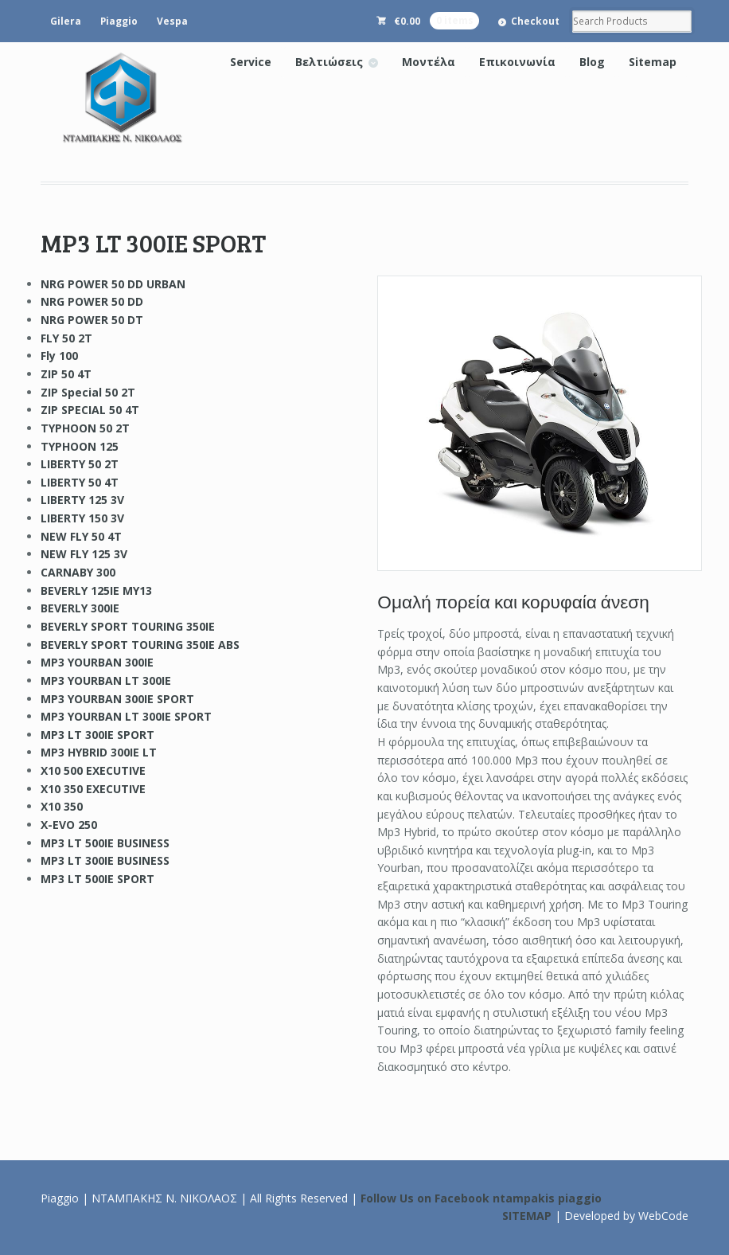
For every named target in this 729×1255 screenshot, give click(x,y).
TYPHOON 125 (80, 446)
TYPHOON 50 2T (85, 428)
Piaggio (119, 21)
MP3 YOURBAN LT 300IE (106, 680)
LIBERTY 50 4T (80, 482)
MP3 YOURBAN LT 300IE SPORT (126, 716)
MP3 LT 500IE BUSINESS (105, 842)
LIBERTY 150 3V (82, 518)
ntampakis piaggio (547, 1198)
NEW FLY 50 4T (81, 536)
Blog (592, 61)
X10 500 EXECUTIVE (93, 770)
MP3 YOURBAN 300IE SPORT (117, 698)
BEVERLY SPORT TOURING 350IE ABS (140, 644)
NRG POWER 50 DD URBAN (113, 283)
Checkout (535, 21)
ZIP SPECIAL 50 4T (90, 409)
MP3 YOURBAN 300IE (97, 662)
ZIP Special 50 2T (88, 392)
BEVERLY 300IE (80, 608)
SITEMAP (527, 1215)
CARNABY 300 (78, 572)
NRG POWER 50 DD (92, 301)
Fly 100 (59, 355)
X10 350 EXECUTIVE (93, 788)
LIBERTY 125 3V (82, 499)
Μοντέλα (428, 61)
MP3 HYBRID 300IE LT (99, 752)
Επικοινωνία (517, 61)
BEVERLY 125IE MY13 (96, 590)
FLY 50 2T (66, 338)
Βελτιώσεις (329, 61)
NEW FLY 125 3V (84, 553)
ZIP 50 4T (66, 373)
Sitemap (652, 61)
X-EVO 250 (69, 824)
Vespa (172, 21)
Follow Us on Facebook (425, 1198)
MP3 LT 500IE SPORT (97, 878)
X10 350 (62, 806)
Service (250, 61)
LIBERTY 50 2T (80, 463)
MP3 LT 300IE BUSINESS (105, 860)
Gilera (65, 21)
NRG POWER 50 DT (92, 319)
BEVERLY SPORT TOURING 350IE (128, 626)
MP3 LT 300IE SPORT (97, 734)
